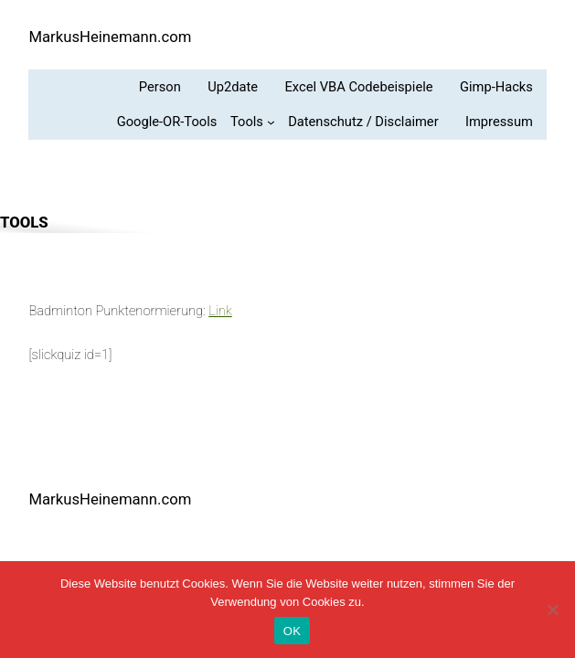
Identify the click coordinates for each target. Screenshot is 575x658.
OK (292, 631)
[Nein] (552, 609)
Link (220, 310)
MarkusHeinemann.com (109, 37)
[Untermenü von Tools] (252, 122)
